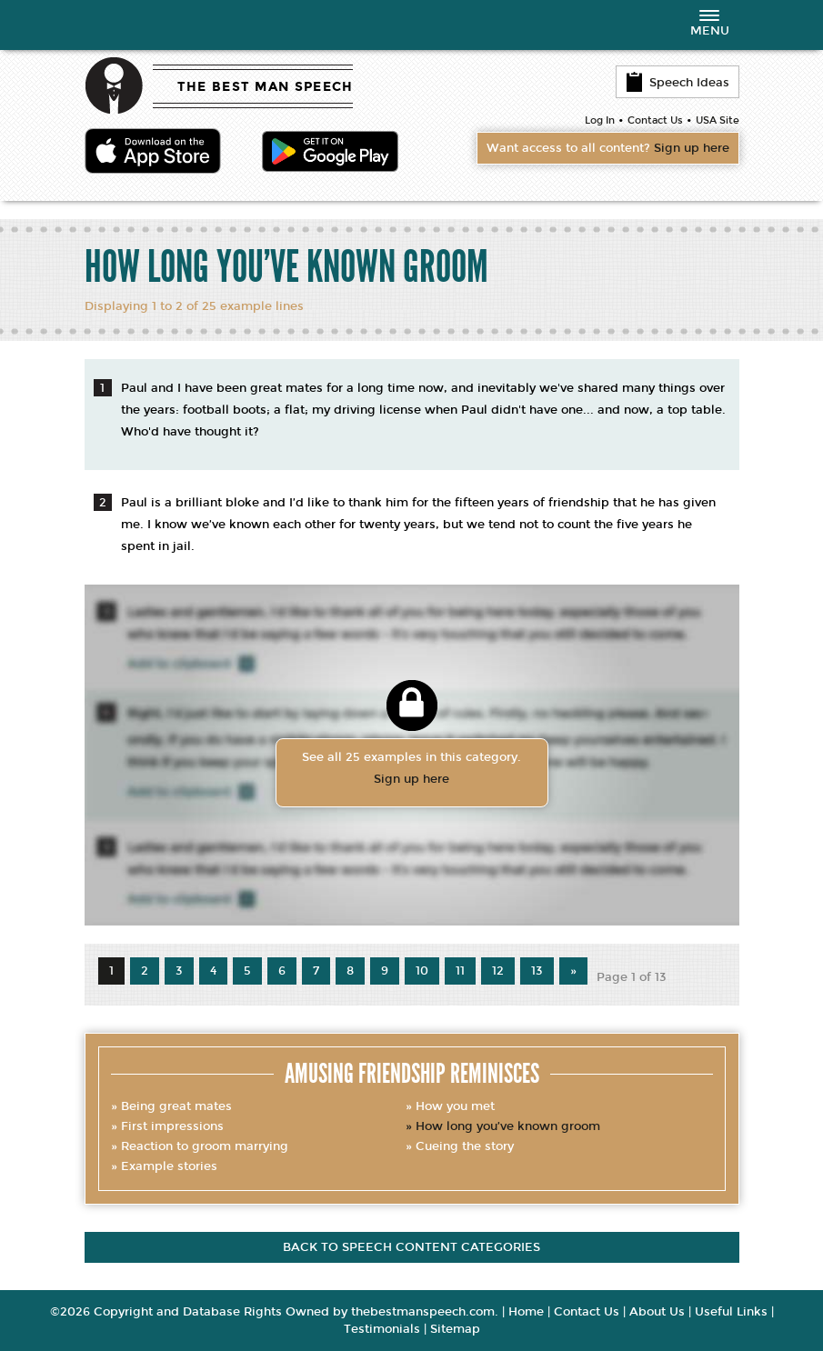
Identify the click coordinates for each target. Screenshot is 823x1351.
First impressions (172, 1126)
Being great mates (176, 1106)
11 (460, 971)
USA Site (717, 120)
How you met (455, 1106)
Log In (600, 120)
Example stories (169, 1166)
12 (498, 971)
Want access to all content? (608, 148)
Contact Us (655, 120)
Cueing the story (465, 1146)
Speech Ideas (677, 82)
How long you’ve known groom (508, 1126)
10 (422, 971)
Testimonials (382, 1329)
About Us (657, 1312)
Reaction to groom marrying (204, 1146)
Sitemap (455, 1329)
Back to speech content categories (411, 1247)
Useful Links (731, 1312)
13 (537, 971)
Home (526, 1312)
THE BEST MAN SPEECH (265, 87)
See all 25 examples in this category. (412, 770)
